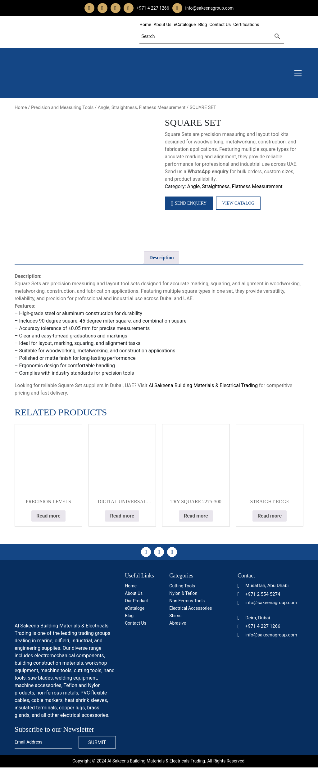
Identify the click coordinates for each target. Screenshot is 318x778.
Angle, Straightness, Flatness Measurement (142, 107)
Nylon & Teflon (183, 593)
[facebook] (89, 8)
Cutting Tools (182, 585)
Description (161, 257)
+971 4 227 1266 (259, 626)
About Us (162, 24)
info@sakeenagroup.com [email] (209, 8)
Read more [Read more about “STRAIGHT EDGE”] (269, 516)
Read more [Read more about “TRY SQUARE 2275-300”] (196, 516)
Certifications (246, 24)
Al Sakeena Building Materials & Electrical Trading (203, 385)
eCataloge (134, 608)
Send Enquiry (189, 203)
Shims (175, 615)
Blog (202, 24)
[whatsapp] (128, 8)
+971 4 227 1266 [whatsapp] (153, 8)
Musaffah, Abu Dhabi (263, 585)
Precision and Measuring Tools (62, 107)
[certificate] (195, 652)
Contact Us (220, 24)
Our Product (136, 600)
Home (145, 24)
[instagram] (102, 8)
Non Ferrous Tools (187, 600)
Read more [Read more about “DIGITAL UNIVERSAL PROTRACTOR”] (122, 516)
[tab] (161, 257)
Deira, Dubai (254, 618)
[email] (177, 8)
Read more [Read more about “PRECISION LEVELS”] (48, 516)
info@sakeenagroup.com (267, 602)
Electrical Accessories (190, 608)
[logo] (61, 595)
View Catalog (238, 203)
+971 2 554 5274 (259, 594)
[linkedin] (115, 8)
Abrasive (177, 623)
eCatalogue (185, 24)
